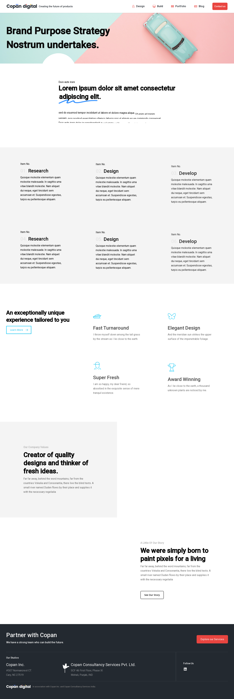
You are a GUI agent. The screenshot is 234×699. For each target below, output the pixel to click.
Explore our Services (212, 639)
